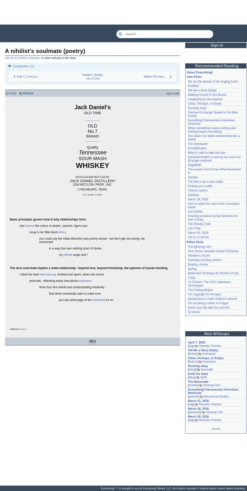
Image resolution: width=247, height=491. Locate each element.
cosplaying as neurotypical (205, 99)
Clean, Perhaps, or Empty (204, 103)
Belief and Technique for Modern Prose (213, 273)
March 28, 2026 (198, 199)
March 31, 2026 (198, 401)
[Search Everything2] (164, 34)
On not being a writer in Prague (208, 303)
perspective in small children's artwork (212, 298)
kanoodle (207, 369)
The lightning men (199, 246)
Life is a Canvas (198, 237)
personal (194, 412)
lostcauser (209, 353)
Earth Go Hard (198, 374)
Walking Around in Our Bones (207, 94)
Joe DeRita (195, 211)
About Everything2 (200, 72)
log (191, 346)
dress (62, 232)
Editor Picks (195, 242)
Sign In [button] (216, 45)
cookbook (98, 300)
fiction (192, 353)
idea (192, 377)
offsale (68, 255)
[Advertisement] (123, 12)
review (193, 385)
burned (29, 226)
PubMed (193, 86)
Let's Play (194, 228)
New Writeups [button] (217, 334)
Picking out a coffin (200, 186)
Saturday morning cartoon (205, 260)
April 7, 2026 (196, 342)
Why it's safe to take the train (207, 152)
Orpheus (193, 195)
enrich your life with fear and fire (209, 307)
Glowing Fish (211, 385)
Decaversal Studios (216, 396)
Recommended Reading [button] (217, 66)
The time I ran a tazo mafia (205, 181)
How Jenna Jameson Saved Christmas (213, 251)
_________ (92, 119)
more (216, 428)
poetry (11, 93)
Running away (197, 108)
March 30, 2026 (198, 232)
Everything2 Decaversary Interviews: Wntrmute (213, 391)
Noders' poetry (92, 75)
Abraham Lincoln (199, 255)
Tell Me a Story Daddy (202, 90)
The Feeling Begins (200, 290)
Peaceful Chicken (209, 346)
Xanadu (193, 177)
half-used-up (47, 274)
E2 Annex (194, 312)
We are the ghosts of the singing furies (213, 81)
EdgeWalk (194, 165)
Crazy (191, 277)
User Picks (194, 77)
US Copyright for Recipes (204, 294)
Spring (192, 269)
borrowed (22, 329)
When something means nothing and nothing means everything (212, 129)
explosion (85, 281)
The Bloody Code (199, 224)
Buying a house (198, 264)
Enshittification (197, 148)
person (193, 396)
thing (192, 369)
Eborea (28, 93)
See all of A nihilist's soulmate (22, 57)
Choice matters (198, 190)
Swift (203, 377)
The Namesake (198, 144)
